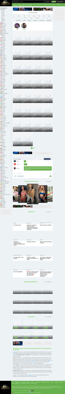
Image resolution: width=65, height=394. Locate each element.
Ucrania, (14, 43)
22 (26, 128)
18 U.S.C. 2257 (14, 390)
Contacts (27, 383)
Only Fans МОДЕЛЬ (18, 271)
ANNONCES (58, 4)
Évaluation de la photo (47, 4)
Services (49, 15)
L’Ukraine (14, 351)
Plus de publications (48, 281)
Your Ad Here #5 (42, 206)
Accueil (15, 4)
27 (36, 85)
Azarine (17, 161)
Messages (53, 4)
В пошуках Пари (17, 225)
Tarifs (24, 15)
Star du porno (41, 20)
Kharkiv (48, 360)
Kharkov (17, 86)
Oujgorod (37, 43)
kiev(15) (2, 14)
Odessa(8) (2, 18)
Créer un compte (60, 1)
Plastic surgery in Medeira (45, 225)
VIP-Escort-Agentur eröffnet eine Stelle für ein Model (32, 258)
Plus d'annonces (49, 211)
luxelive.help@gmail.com (37, 392)
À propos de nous (34, 383)
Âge (14, 15)
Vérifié (24, 20)
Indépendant (49, 20)
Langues (31, 17)
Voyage (34, 15)
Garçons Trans (39, 4)
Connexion (54, 1)
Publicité (30, 5)
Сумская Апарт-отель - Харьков (19, 258)
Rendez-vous (19, 4)
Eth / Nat (25, 17)
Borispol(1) (2, 10)
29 (36, 56)
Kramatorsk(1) (3, 15)
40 (46, 128)
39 (46, 56)
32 (26, 56)
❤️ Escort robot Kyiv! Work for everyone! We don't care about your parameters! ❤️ (32, 273)
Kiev (29, 360)
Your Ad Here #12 (27, 343)
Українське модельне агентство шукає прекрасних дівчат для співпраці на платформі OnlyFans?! (32, 227)
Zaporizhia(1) (3, 20)
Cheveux (19, 15)
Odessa (17, 43)
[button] (14, 194)
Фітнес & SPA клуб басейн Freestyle (46, 242)
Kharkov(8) (2, 13)
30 (27, 85)
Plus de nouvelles (49, 316)
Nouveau (29, 20)
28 (26, 42)
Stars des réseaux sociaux (27, 4)
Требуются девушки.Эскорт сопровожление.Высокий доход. (19, 243)
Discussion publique (21, 5)
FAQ (26, 5)
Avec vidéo (35, 20)
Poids (39, 15)
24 (38, 71)
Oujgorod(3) (3, 19)
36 (16, 143)
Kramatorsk (27, 86)
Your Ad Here (6, 211)
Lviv (16, 57)
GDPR (18, 390)
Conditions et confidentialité (23, 390)
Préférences (38, 17)
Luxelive (17, 168)
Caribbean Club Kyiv (31, 241)
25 (46, 85)
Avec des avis (18, 20)
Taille (44, 15)
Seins (29, 15)
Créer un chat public (20, 176)
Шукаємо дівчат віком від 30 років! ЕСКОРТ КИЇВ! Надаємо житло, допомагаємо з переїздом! (46, 274)
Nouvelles (15, 5)
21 (16, 128)
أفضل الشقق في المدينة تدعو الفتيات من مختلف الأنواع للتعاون (45, 258)
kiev (26, 43)
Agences (34, 4)
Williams (18, 164)
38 (46, 42)
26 (16, 42)
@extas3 (31, 392)
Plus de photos (49, 181)
